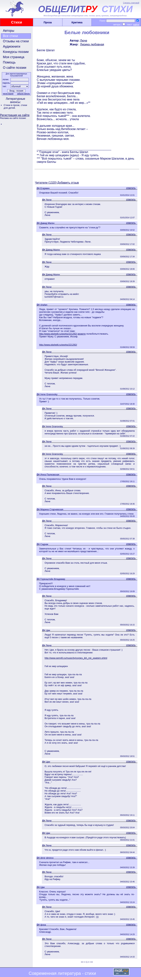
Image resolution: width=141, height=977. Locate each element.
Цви (48, 630)
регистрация (8, 94)
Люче (83, 40)
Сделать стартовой (131, 3)
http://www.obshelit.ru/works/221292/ (58, 344)
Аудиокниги (11, 46)
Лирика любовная (92, 44)
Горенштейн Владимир (52, 579)
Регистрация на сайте (14, 115)
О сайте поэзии (14, 67)
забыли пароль (23, 94)
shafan (43, 304)
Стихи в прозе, (12, 105)
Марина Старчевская (51, 509)
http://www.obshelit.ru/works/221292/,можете (62, 333)
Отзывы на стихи (16, 41)
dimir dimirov (47, 857)
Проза (48, 22)
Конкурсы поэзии (16, 52)
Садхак (44, 544)
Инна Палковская (49, 474)
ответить (131, 188)
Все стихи (10, 36)
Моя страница (13, 57)
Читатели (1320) (46, 182)
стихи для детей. (15, 106)
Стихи (16, 22)
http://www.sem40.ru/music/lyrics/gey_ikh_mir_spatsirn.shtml (76, 658)
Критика (77, 22)
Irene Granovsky (48, 394)
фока (43, 924)
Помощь (9, 62)
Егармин (44, 188)
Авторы (8, 30)
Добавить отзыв (68, 182)
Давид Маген (47, 223)
